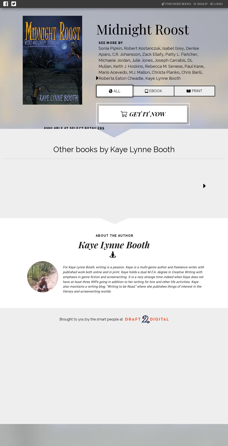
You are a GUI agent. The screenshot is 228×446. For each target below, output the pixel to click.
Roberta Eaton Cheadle (121, 78)
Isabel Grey (173, 48)
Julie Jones (142, 60)
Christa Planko (165, 72)
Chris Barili (191, 72)
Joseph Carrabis (170, 60)
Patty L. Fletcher (181, 54)
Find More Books (176, 4)
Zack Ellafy (152, 54)
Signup (200, 4)
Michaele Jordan (114, 60)
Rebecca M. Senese (164, 66)
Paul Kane (194, 66)
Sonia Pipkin (110, 48)
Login (216, 4)
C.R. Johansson (126, 54)
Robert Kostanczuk (142, 48)
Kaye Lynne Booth (163, 78)
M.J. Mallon (139, 72)
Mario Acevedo (113, 72)
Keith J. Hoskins (128, 66)
